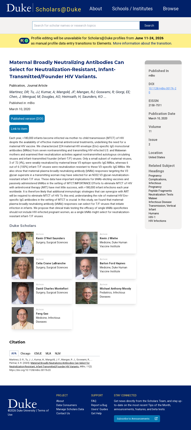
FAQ (93, 401)
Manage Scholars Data (70, 409)
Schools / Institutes (132, 8)
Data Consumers (66, 405)
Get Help (96, 413)
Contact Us (63, 413)
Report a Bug (99, 405)
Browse (171, 8)
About (96, 8)
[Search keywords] (86, 25)
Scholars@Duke (58, 9)
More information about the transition (142, 43)
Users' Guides (99, 409)
